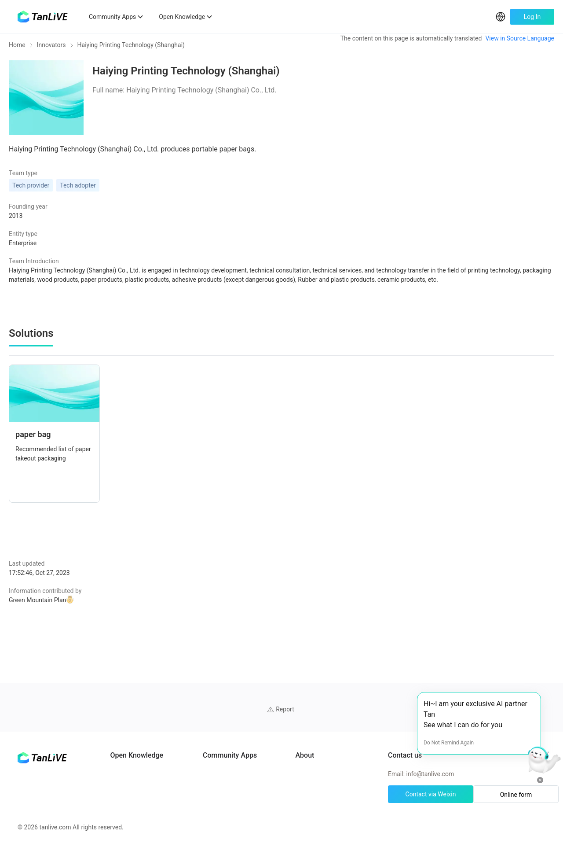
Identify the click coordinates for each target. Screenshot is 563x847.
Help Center (366, 719)
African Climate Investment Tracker (287, 735)
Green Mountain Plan (113, 594)
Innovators (51, 51)
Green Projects (148, 782)
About (358, 703)
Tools (135, 798)
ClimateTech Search (266, 703)
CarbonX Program (263, 751)
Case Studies (146, 735)
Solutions (141, 766)
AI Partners (143, 703)
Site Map (362, 766)
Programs (141, 719)
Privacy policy (368, 751)
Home (17, 51)
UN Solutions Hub (263, 719)
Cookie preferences (376, 735)
